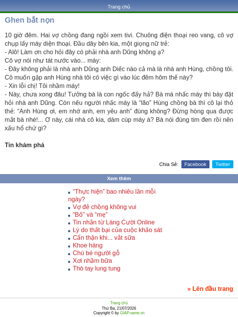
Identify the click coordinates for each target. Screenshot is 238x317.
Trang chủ (119, 7)
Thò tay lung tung (97, 268)
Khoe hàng (87, 245)
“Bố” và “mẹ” (90, 214)
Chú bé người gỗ (96, 253)
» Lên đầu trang (210, 288)
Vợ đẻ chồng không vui (104, 207)
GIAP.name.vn (132, 313)
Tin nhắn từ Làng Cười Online (114, 222)
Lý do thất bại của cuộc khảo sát (117, 230)
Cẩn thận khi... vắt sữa (104, 237)
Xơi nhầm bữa (92, 260)
